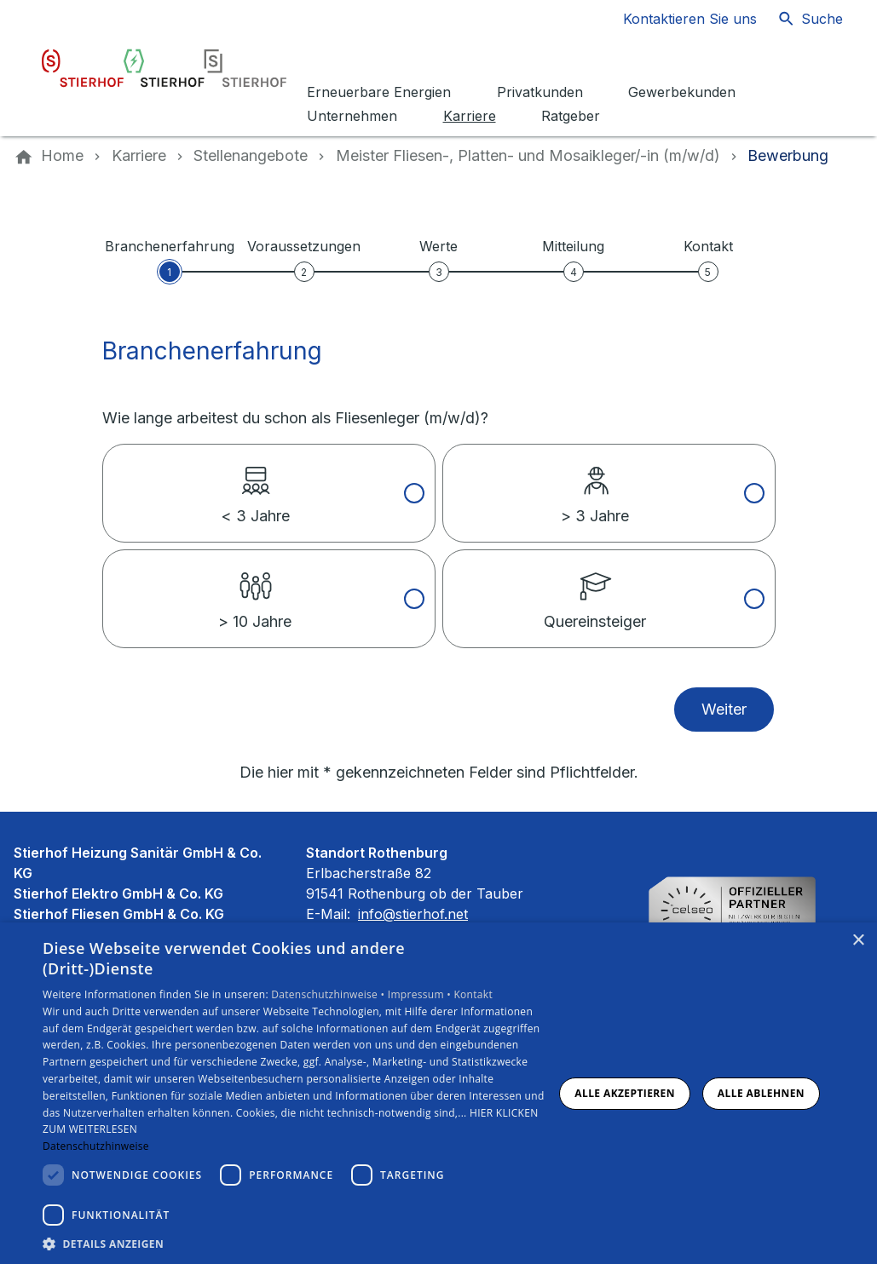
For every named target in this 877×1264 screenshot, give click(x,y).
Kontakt (473, 994)
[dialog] (438, 1093)
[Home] (62, 156)
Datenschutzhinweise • (329, 994)
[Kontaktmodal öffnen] (676, 19)
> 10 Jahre (254, 590)
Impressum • (421, 994)
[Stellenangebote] (250, 156)
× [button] (857, 940)
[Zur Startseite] (163, 68)
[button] (297, 1243)
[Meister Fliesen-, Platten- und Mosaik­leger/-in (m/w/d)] (528, 156)
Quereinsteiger (595, 590)
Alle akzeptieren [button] (624, 1093)
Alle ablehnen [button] (761, 1093)
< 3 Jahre (255, 485)
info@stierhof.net (413, 913)
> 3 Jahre (595, 485)
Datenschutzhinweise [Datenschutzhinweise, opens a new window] (96, 1146)
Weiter (724, 709)
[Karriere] (139, 156)
